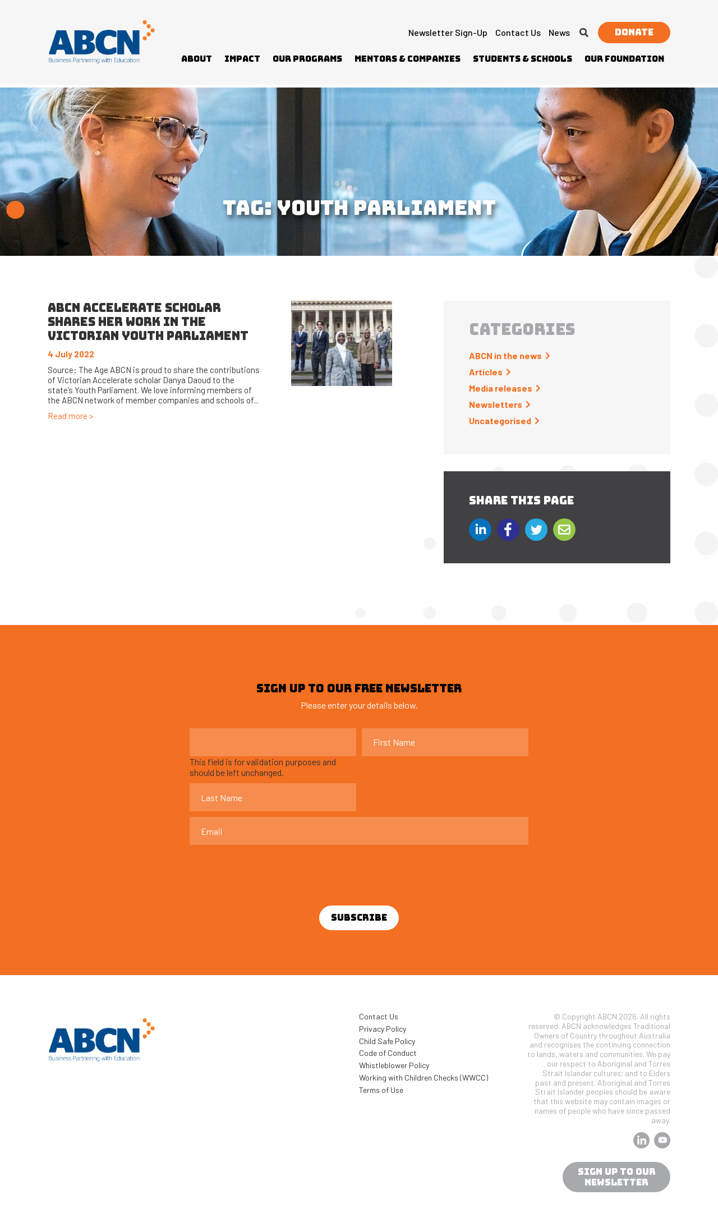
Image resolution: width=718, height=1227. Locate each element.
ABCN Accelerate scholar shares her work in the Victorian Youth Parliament (148, 321)
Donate (634, 32)
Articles (486, 371)
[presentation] (275, 872)
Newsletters (495, 404)
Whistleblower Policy (394, 1065)
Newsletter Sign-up (447, 32)
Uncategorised (500, 420)
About (196, 59)
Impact (242, 59)
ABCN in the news (505, 355)
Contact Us (518, 32)
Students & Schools (522, 59)
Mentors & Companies (408, 59)
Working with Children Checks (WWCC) (423, 1077)
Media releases (500, 388)
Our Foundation (624, 59)
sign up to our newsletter (617, 1177)
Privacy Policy (382, 1028)
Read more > (71, 416)
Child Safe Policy (387, 1041)
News (559, 32)
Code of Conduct (388, 1053)
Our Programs (307, 59)
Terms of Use (381, 1090)
